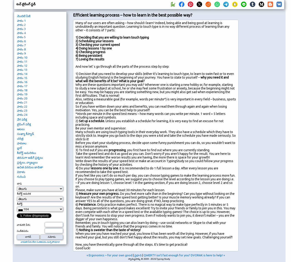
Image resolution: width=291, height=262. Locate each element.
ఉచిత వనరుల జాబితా (30, 167)
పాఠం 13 (22, 69)
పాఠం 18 (22, 90)
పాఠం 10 (22, 57)
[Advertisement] (263, 88)
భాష (19, 183)
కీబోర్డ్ (20, 204)
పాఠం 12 (22, 65)
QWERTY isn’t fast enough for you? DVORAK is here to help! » (184, 255)
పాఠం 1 (21, 20)
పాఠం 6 (21, 41)
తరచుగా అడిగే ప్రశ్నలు (30, 157)
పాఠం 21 (22, 102)
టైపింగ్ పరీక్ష (24, 124)
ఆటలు (21, 129)
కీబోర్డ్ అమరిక (24, 193)
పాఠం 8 (21, 49)
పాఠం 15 (22, 77)
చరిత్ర (20, 138)
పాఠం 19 (22, 94)
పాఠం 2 (21, 24)
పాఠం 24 (22, 114)
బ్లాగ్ (19, 148)
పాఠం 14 (22, 73)
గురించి (21, 176)
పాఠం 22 (22, 106)
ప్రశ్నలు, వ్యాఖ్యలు (27, 162)
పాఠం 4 (21, 33)
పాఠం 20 (22, 98)
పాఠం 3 (21, 28)
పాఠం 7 (21, 45)
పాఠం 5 (21, 37)
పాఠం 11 (22, 61)
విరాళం (21, 171)
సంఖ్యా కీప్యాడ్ (25, 133)
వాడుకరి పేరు (23, 224)
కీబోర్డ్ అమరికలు (26, 152)
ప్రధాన (138, 255)
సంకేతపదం (22, 231)
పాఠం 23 (22, 110)
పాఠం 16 (22, 82)
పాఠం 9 (21, 53)
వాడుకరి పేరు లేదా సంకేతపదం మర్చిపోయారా (40, 242)
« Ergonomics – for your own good (109, 255)
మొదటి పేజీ (23, 15)
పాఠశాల (21, 143)
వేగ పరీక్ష (22, 119)
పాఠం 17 (22, 86)
